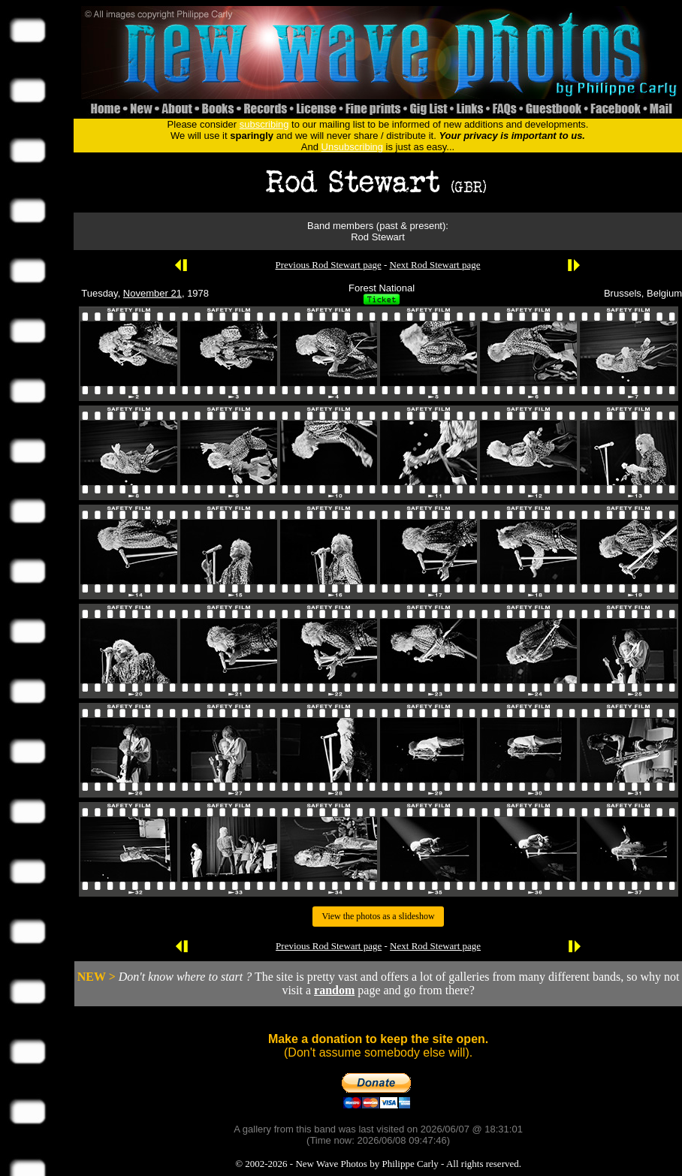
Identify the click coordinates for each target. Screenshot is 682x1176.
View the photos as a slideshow (377, 916)
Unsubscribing (352, 146)
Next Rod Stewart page (435, 264)
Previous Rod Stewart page (329, 264)
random (334, 990)
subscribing (264, 124)
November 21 (152, 293)
